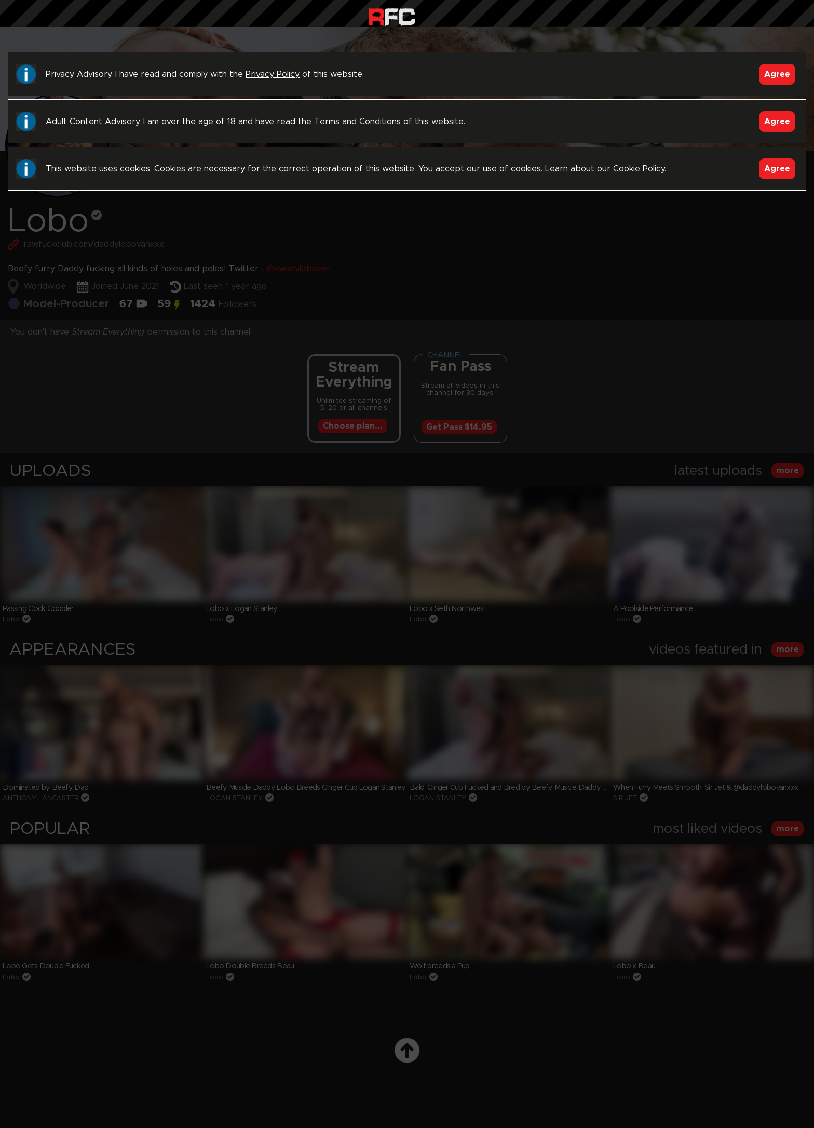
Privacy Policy (273, 74)
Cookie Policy (638, 169)
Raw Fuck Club (391, 15)
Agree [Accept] (777, 74)
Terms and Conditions (357, 121)
